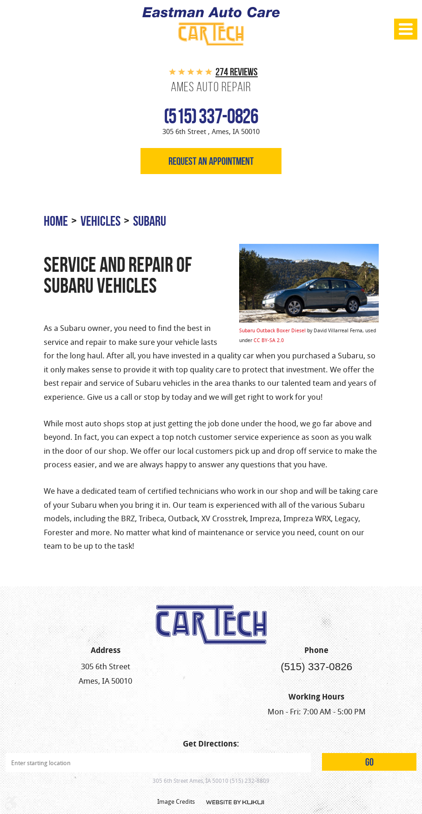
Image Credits (176, 801)
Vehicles (100, 221)
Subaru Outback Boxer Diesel (272, 330)
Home (56, 221)
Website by (234, 802)
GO (369, 761)
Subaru (149, 221)
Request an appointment (211, 161)
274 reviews (236, 71)
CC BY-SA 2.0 (269, 339)
